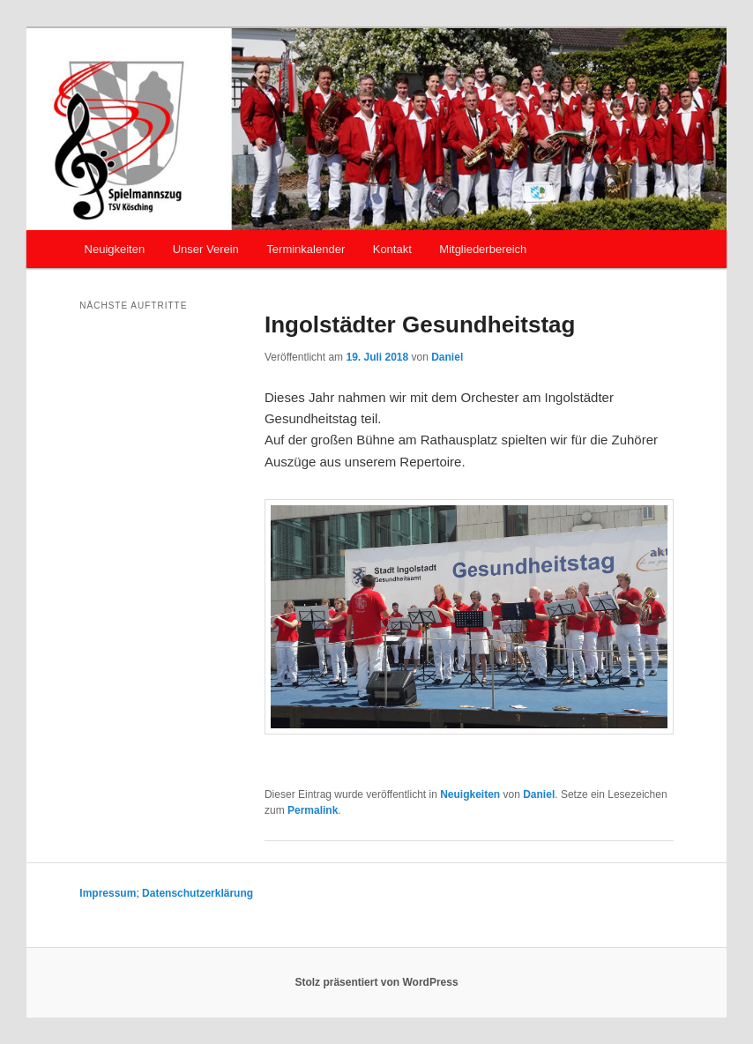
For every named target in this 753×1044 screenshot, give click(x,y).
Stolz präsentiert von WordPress (376, 982)
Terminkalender (305, 249)
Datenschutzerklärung (197, 893)
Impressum (107, 893)
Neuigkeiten (115, 249)
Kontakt (392, 249)
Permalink (312, 810)
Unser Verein (206, 249)
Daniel (447, 357)
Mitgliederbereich (482, 249)
